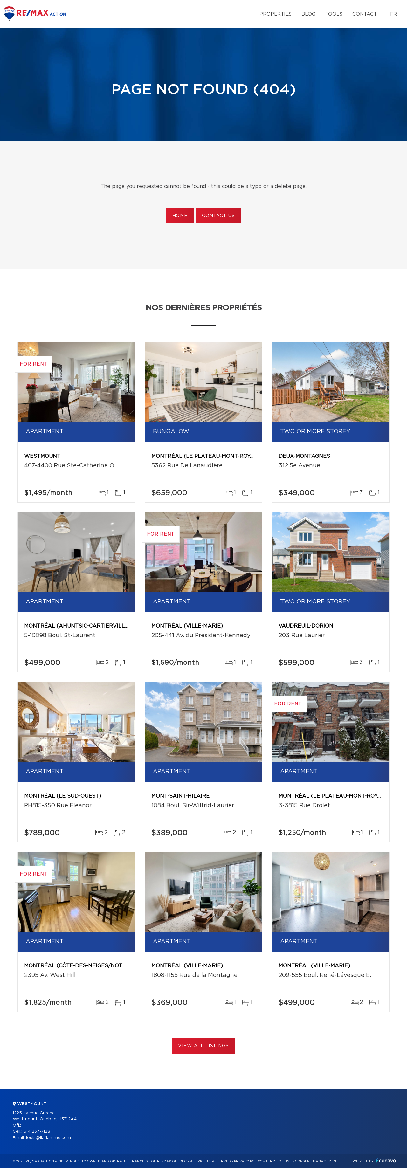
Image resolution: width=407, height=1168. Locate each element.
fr (393, 14)
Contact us (218, 216)
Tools (333, 14)
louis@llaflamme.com (48, 1138)
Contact (364, 14)
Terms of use (279, 1161)
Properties (275, 14)
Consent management (316, 1161)
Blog (308, 14)
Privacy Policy (248, 1161)
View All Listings (203, 1046)
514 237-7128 (37, 1132)
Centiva (386, 1160)
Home (180, 216)
